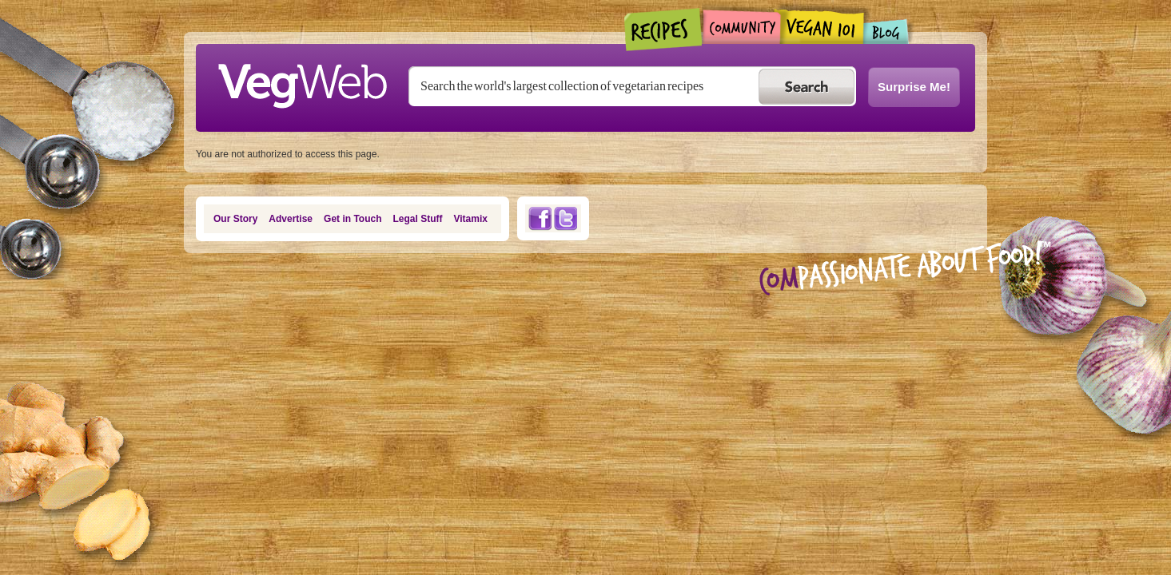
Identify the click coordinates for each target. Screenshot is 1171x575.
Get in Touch (352, 218)
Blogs (886, 31)
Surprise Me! (914, 86)
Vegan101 (822, 26)
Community (741, 27)
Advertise (291, 218)
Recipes (664, 29)
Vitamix (471, 218)
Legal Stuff (418, 218)
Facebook (540, 218)
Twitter (566, 218)
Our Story (235, 218)
